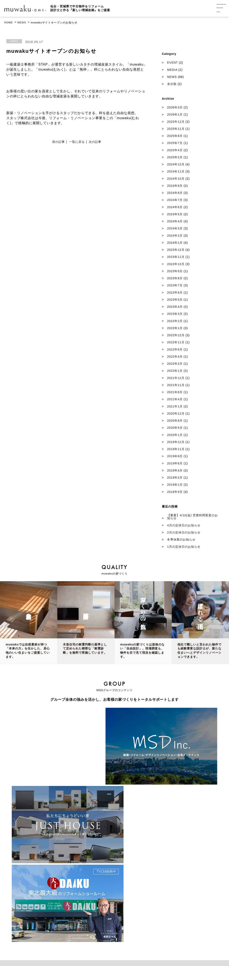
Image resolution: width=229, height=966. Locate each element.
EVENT (172, 63)
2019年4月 (175, 471)
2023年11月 (176, 257)
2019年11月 (176, 449)
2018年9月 (175, 492)
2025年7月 (175, 143)
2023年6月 (175, 293)
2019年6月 (175, 463)
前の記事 (58, 142)
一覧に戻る (77, 142)
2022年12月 (176, 335)
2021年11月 (176, 385)
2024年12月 (176, 164)
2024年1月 (175, 243)
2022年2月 (175, 364)
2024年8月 (175, 193)
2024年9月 (175, 186)
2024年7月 (175, 200)
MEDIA (172, 70)
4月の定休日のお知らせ (183, 525)
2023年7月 (175, 285)
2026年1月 (175, 115)
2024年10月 (176, 179)
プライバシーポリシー (135, 947)
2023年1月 (175, 328)
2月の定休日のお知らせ (183, 533)
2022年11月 (176, 342)
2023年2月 (175, 321)
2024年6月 (175, 207)
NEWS (14, 41)
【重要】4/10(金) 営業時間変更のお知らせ (192, 517)
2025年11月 (176, 129)
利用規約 (157, 947)
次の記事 (95, 142)
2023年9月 (175, 271)
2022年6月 (175, 350)
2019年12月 (176, 442)
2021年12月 (176, 378)
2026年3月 (175, 107)
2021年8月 (175, 392)
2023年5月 (175, 300)
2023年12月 (176, 250)
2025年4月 (175, 150)
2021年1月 (175, 406)
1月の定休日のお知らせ (183, 547)
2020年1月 (175, 435)
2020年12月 (176, 414)
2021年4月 (175, 399)
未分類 (172, 84)
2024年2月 (175, 236)
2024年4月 (175, 221)
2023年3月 (175, 314)
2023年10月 (176, 264)
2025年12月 (176, 122)
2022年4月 (175, 357)
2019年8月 (175, 456)
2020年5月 (175, 428)
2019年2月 (175, 478)
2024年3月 (175, 229)
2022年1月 (175, 371)
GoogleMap (25, 884)
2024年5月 (175, 214)
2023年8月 (175, 278)
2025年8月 (175, 136)
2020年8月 (175, 421)
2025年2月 (175, 157)
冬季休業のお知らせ (181, 540)
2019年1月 (175, 485)
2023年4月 (175, 307)
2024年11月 (176, 172)
